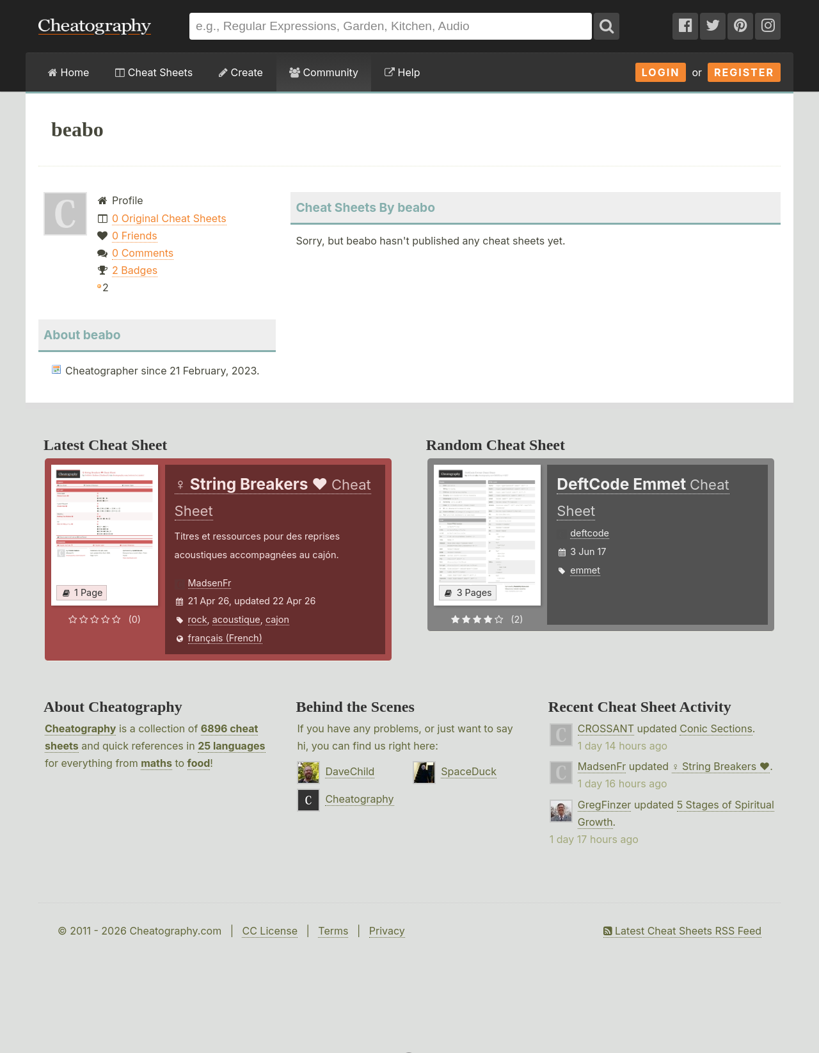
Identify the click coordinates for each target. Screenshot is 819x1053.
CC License (270, 930)
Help (402, 72)
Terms (333, 930)
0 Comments (142, 252)
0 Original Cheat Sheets (169, 218)
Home (68, 72)
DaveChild (349, 771)
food (199, 763)
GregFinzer (605, 804)
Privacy (387, 930)
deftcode (589, 532)
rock (197, 619)
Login (661, 72)
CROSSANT (606, 728)
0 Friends (134, 235)
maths (156, 763)
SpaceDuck (469, 771)
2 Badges (134, 270)
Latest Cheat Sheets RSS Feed (682, 930)
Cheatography (80, 728)
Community (323, 72)
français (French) (225, 637)
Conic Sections (716, 728)
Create (241, 72)
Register (744, 72)
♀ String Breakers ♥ (721, 766)
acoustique (236, 619)
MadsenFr (210, 582)
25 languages (231, 745)
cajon (277, 619)
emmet (585, 570)
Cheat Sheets (154, 72)
